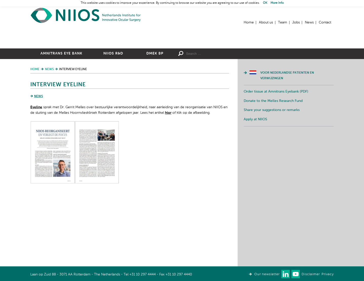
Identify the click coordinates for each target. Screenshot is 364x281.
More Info (277, 3)
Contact (325, 22)
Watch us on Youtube (295, 274)
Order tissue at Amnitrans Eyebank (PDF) (276, 147)
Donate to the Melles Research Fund (273, 156)
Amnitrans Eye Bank (61, 108)
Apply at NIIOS (255, 174)
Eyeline (36, 162)
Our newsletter (267, 274)
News (309, 22)
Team (282, 22)
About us (266, 22)
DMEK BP (154, 108)
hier (168, 168)
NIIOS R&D (113, 108)
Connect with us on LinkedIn (285, 274)
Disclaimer (311, 274)
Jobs (296, 22)
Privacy (328, 274)
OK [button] (265, 3)
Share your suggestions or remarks (272, 165)
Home (86, 15)
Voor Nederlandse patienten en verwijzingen (287, 131)
